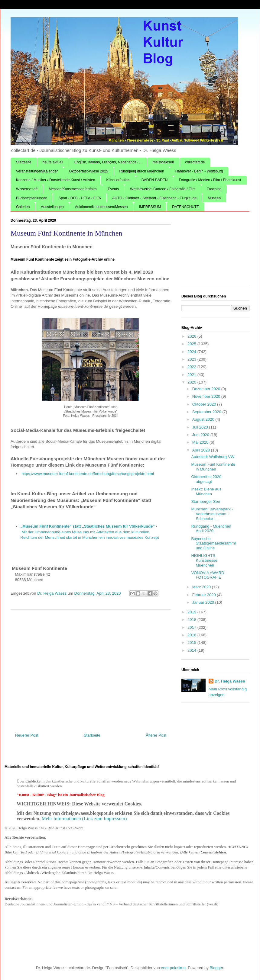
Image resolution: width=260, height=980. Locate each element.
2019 (192, 612)
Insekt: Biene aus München (206, 491)
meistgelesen (163, 162)
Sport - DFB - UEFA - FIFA (79, 198)
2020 (192, 382)
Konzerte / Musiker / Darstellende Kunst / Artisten (55, 180)
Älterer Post (156, 735)
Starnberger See (205, 501)
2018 (192, 619)
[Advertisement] (91, 669)
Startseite (23, 162)
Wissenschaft (26, 189)
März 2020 (202, 587)
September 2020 (207, 412)
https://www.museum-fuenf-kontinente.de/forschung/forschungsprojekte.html (87, 473)
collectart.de (195, 162)
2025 (192, 344)
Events (113, 189)
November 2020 (206, 396)
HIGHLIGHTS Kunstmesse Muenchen (204, 560)
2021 (192, 374)
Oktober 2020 (204, 404)
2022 (192, 367)
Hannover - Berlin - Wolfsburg (199, 171)
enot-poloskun (173, 968)
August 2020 (204, 419)
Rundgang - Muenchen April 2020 (211, 528)
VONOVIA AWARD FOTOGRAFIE (207, 575)
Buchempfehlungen (31, 198)
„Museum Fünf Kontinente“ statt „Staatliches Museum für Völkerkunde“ (88, 526)
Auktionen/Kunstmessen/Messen (101, 207)
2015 (192, 642)
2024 (192, 351)
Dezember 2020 (206, 389)
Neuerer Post (26, 735)
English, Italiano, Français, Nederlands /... (107, 162)
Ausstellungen (52, 207)
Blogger (216, 968)
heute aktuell (53, 162)
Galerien (23, 207)
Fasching (214, 189)
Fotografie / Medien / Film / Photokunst (210, 180)
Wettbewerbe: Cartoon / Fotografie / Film (163, 189)
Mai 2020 (201, 442)
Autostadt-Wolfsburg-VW (212, 457)
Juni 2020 (201, 434)
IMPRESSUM (150, 207)
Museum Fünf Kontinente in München (213, 466)
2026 (192, 336)
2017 (192, 627)
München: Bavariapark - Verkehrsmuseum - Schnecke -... (212, 514)
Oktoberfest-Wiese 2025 (88, 171)
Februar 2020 (204, 595)
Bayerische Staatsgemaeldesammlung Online (213, 543)
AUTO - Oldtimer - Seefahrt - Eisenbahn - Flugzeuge (154, 198)
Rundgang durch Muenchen (141, 171)
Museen (214, 198)
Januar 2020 (203, 602)
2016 (192, 635)
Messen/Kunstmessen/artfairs (72, 189)
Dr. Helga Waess (230, 681)
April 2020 (201, 450)
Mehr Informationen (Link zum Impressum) (84, 818)
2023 (192, 359)
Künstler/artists (118, 180)
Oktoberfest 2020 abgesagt (206, 479)
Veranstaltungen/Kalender (37, 171)
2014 (192, 650)
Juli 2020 (200, 427)
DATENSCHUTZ (185, 207)
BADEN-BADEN (154, 180)
